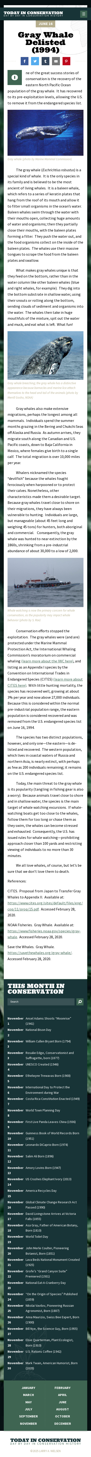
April (62, 1395)
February (63, 1388)
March (28, 1395)
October (62, 1416)
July (28, 1409)
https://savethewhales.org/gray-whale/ (40, 952)
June (63, 1402)
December (62, 1423)
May (28, 1402)
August (62, 1409)
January (28, 1388)
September (28, 1416)
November (28, 1423)
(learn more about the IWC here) (47, 661)
